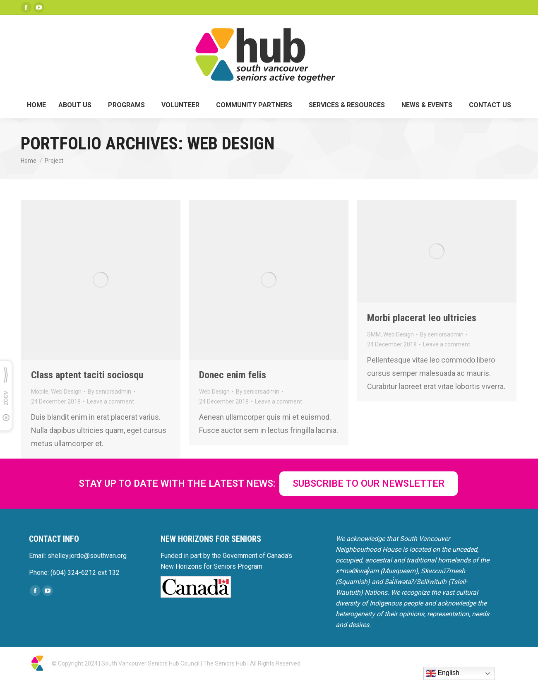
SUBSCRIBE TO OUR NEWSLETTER (368, 483)
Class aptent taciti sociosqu (87, 375)
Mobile (39, 391)
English (442, 673)
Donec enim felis (232, 375)
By (109, 391)
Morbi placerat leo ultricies (421, 318)
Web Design (66, 391)
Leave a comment (110, 401)
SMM (374, 334)
